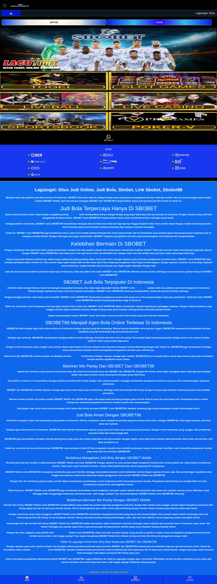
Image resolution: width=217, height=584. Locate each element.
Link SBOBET (61, 532)
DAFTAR (54, 22)
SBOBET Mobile (39, 549)
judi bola (76, 356)
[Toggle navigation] (4, 5)
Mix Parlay (11, 371)
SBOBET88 (141, 288)
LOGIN (159, 22)
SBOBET (74, 214)
